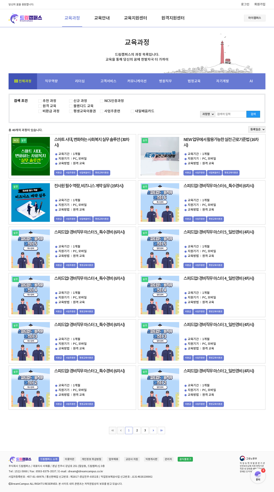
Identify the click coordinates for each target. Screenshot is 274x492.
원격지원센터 (173, 18)
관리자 (168, 459)
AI (251, 81)
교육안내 (102, 18)
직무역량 (51, 81)
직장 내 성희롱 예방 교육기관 (252, 469)
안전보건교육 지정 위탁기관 (252, 466)
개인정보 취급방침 (91, 459)
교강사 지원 (132, 459)
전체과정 (22, 81)
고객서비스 (108, 81)
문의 (258, 479)
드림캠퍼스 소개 (48, 459)
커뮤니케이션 (137, 81)
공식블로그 (185, 459)
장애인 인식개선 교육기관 (251, 471)
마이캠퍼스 (254, 18)
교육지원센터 (135, 18)
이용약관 (69, 459)
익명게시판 (151, 459)
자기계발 (222, 81)
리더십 (80, 81)
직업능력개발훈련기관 (252, 463)
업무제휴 (113, 459)
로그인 (245, 4)
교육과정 (72, 18)
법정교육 (194, 81)
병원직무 (165, 81)
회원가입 (259, 4)
